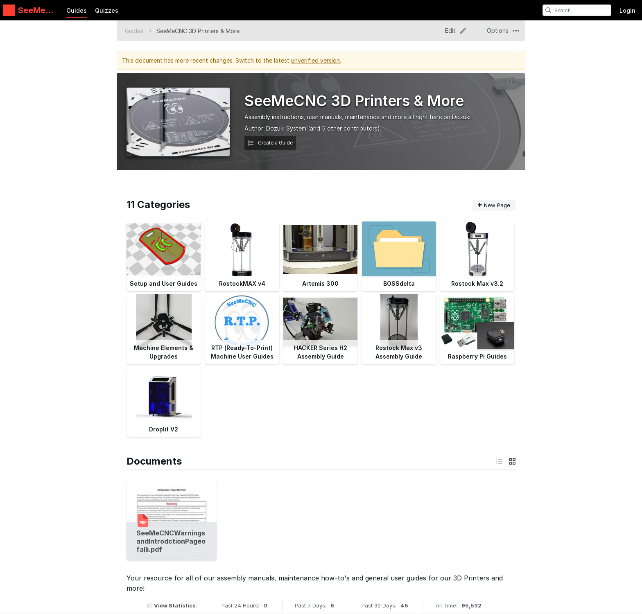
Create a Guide (270, 143)
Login (627, 10)
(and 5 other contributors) (344, 128)
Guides (76, 10)
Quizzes (106, 10)
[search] (548, 10)
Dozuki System (286, 128)
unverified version (315, 60)
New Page (494, 205)
